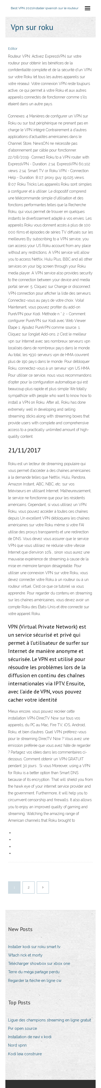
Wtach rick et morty (25, 955)
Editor (13, 49)
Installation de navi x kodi (29, 1037)
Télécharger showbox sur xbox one (39, 963)
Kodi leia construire (25, 1054)
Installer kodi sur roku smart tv (34, 947)
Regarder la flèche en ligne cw (34, 980)
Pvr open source (22, 1028)
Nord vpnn (17, 1045)
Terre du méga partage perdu (34, 972)
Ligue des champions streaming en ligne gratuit (49, 1020)
